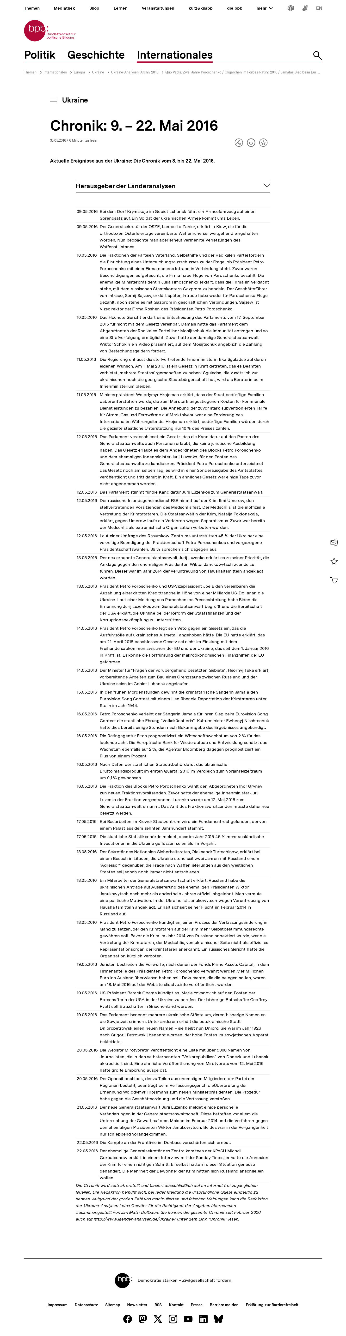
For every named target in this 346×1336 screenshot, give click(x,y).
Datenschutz (86, 1305)
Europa (79, 72)
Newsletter (137, 1305)
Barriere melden (224, 1305)
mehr (265, 8)
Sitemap (112, 1305)
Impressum (58, 1305)
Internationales (55, 72)
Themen (30, 72)
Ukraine (98, 72)
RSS (158, 1305)
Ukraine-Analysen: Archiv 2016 (134, 72)
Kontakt (176, 1305)
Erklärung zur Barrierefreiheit (272, 1305)
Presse (197, 1305)
